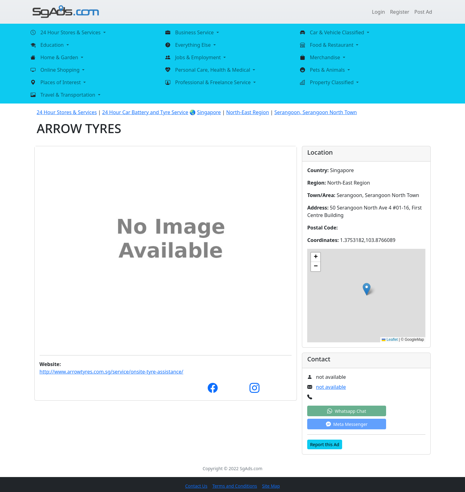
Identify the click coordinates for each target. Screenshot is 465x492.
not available (331, 386)
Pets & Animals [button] (328, 69)
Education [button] (53, 44)
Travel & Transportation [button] (69, 94)
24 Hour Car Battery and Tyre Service (145, 112)
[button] (367, 289)
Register (399, 11)
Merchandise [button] (325, 57)
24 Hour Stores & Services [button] (71, 32)
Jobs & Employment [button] (198, 57)
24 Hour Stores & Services (67, 112)
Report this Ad (324, 444)
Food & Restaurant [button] (332, 44)
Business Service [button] (195, 32)
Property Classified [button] (332, 82)
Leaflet (390, 339)
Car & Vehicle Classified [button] (338, 32)
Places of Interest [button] (61, 82)
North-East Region (247, 112)
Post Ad (423, 11)
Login (378, 11)
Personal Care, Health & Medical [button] (213, 69)
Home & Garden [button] (60, 57)
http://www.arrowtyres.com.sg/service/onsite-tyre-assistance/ (111, 371)
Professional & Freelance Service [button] (213, 82)
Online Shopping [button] (61, 69)
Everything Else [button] (193, 44)
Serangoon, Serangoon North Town (315, 112)
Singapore (209, 112)
